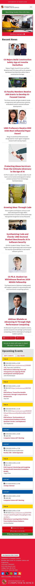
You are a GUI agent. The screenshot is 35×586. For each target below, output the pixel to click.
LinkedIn (15, 573)
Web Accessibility (6, 576)
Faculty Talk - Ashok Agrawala (13, 452)
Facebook (2, 573)
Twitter (7, 573)
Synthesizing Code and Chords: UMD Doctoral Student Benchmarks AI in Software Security (17, 238)
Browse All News (8, 338)
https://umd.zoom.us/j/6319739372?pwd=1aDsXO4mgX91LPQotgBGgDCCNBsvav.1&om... (17, 515)
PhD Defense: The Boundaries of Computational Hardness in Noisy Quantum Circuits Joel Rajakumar (15, 419)
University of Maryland (17, 2)
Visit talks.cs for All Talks (17, 531)
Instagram (11, 573)
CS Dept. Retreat (9, 486)
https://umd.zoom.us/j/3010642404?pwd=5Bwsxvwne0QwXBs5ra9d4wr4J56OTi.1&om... (17, 413)
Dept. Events (9, 356)
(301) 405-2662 (13, 570)
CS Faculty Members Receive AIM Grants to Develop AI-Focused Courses (17, 94)
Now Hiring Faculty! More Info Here (17, 12)
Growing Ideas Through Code (17, 207)
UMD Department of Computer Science (14, 7)
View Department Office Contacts (10, 555)
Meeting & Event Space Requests (17, 534)
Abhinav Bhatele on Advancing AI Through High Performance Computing (17, 322)
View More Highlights (17, 34)
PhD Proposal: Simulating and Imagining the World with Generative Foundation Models (17, 469)
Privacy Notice (16, 576)
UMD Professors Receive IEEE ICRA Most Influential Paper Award (17, 131)
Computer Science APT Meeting (14, 438)
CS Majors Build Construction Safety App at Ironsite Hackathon (17, 62)
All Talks (21, 356)
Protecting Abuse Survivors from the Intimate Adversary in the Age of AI (17, 169)
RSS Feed (20, 338)
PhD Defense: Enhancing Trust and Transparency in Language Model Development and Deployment (15, 372)
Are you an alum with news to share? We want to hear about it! (16, 344)
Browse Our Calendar (17, 528)
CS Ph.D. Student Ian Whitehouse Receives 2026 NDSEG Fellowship (17, 279)
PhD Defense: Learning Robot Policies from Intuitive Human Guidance (16, 520)
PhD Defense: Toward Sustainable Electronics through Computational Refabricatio (15, 394)
